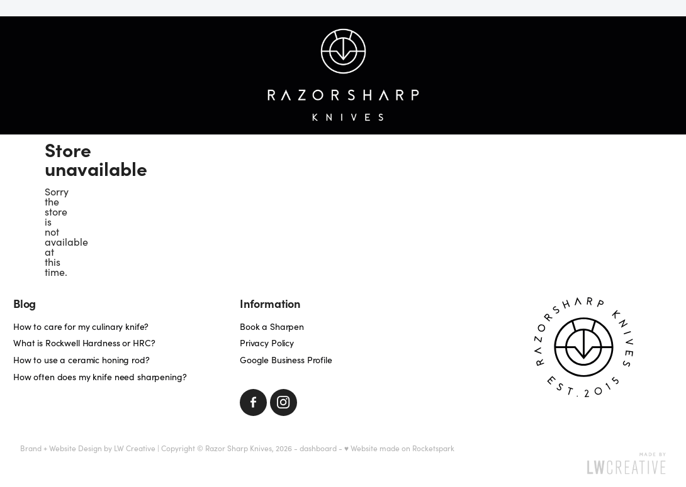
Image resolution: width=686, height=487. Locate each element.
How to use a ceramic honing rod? (81, 360)
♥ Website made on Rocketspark (399, 448)
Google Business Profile (286, 360)
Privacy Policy (267, 343)
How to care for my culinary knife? (81, 326)
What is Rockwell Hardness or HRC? (84, 343)
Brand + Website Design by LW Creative (87, 448)
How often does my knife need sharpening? (99, 377)
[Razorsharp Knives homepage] (343, 75)
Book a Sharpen (272, 326)
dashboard (318, 448)
